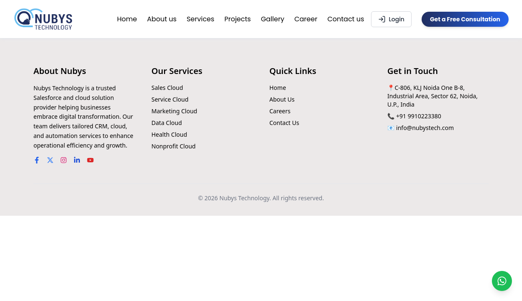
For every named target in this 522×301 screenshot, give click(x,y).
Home (127, 19)
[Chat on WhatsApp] (502, 281)
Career (305, 19)
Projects (237, 19)
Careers (279, 111)
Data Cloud (166, 123)
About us (162, 19)
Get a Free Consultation (465, 19)
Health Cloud (169, 134)
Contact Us (284, 123)
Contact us (346, 19)
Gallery (272, 19)
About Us (281, 99)
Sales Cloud (167, 88)
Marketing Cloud (174, 111)
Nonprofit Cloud (173, 146)
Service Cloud (170, 99)
